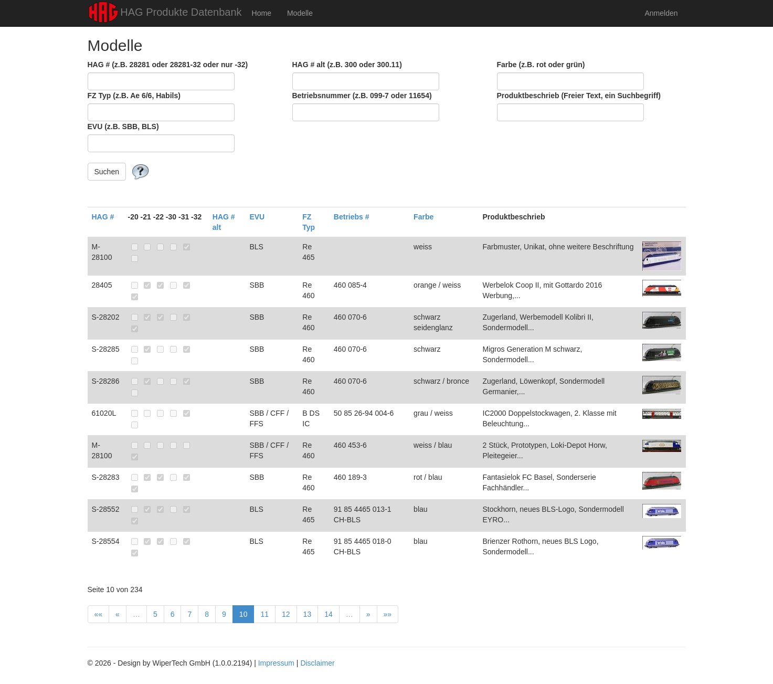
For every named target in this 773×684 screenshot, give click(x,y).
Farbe (423, 217)
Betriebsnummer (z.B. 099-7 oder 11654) (362, 95)
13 (307, 614)
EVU (256, 217)
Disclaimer (317, 663)
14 (328, 614)
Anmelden (660, 13)
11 (264, 614)
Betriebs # (351, 217)
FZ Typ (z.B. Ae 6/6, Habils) (134, 95)
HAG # (103, 217)
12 (286, 614)
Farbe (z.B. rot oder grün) (541, 64)
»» (388, 614)
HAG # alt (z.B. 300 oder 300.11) (347, 64)
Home (261, 13)
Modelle (300, 13)
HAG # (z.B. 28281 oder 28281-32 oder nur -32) (168, 64)
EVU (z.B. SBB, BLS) (123, 126)
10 (243, 614)
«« (98, 614)
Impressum (276, 663)
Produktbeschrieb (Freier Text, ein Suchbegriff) (579, 95)
